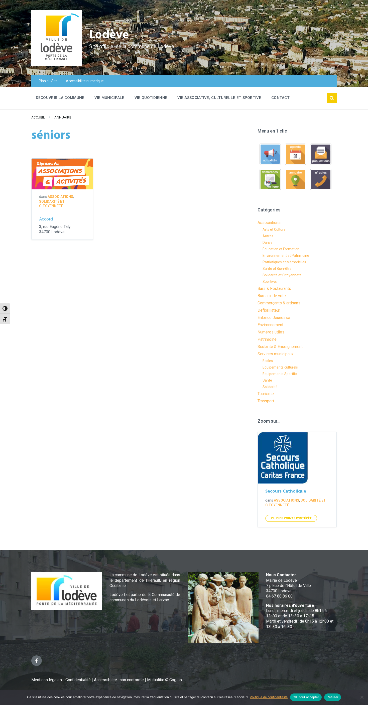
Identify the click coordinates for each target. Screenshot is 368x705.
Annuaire (62, 117)
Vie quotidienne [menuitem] (151, 97)
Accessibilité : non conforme (119, 679)
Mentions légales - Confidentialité (61, 679)
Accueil (38, 117)
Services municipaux (276, 353)
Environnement (270, 324)
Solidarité (270, 387)
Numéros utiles (271, 332)
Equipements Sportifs (280, 374)
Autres (268, 236)
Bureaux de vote (272, 295)
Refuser (332, 697)
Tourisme (266, 393)
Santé (267, 380)
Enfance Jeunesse (274, 317)
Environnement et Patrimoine (286, 256)
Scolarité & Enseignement (280, 346)
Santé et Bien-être (277, 269)
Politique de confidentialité (269, 697)
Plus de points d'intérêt (291, 518)
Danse (268, 243)
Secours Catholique (285, 491)
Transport (266, 401)
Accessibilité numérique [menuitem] (85, 81)
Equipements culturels (280, 367)
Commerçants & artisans (279, 303)
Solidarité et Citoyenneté (282, 275)
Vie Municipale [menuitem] (109, 97)
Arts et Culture (274, 229)
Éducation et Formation (281, 249)
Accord (46, 219)
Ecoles (268, 361)
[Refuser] (361, 697)
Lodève (109, 35)
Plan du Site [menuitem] (48, 81)
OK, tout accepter (306, 697)
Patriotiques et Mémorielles (284, 262)
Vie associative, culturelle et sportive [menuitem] (219, 97)
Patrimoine (267, 339)
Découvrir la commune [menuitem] (60, 97)
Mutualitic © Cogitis (164, 679)
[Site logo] (56, 64)
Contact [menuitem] (280, 97)
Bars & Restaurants (274, 288)
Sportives (270, 282)
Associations (60, 197)
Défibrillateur (269, 310)
